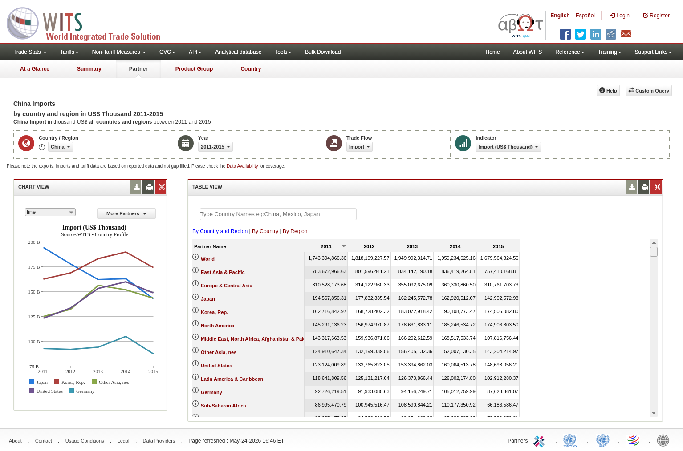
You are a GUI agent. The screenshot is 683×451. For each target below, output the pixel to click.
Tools (283, 52)
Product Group (194, 69)
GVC (167, 52)
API (195, 52)
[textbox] (278, 214)
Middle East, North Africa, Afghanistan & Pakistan (258, 339)
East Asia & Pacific (223, 272)
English (559, 15)
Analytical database (238, 52)
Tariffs (69, 52)
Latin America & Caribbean (232, 379)
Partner (138, 69)
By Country (265, 231)
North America (217, 325)
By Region (295, 231)
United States (216, 365)
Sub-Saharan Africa (223, 405)
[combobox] (50, 212)
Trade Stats (30, 52)
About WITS (527, 52)
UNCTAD (572, 440)
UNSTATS (603, 440)
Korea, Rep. (214, 312)
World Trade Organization (634, 440)
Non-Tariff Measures (119, 52)
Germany (211, 392)
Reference (569, 52)
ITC (540, 440)
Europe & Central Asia (226, 285)
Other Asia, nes (218, 352)
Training (610, 52)
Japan (208, 299)
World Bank (665, 440)
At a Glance (34, 69)
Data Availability (243, 166)
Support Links (653, 52)
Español (585, 15)
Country (250, 69)
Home (493, 52)
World (208, 259)
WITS (89, 22)
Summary (89, 69)
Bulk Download (323, 52)
